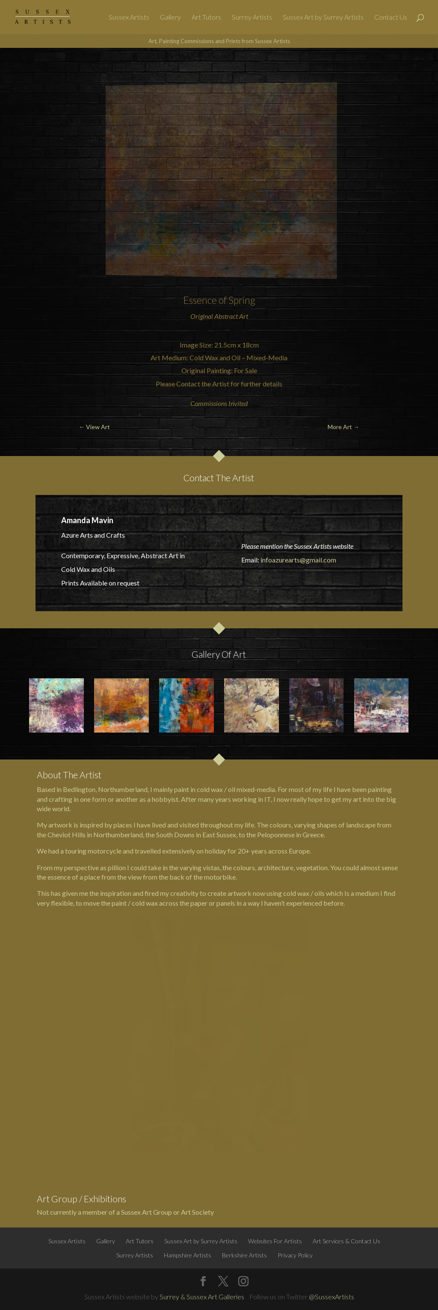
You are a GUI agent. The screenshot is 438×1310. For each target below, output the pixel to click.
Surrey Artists (252, 17)
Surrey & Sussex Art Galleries (202, 1296)
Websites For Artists (275, 1241)
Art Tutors (206, 17)
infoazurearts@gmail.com (298, 560)
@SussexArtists (331, 1296)
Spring (241, 300)
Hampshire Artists (187, 1255)
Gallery (170, 17)
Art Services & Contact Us (346, 1241)
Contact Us (390, 17)
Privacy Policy (295, 1255)
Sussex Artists (129, 17)
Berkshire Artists (244, 1255)
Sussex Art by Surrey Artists (323, 17)
